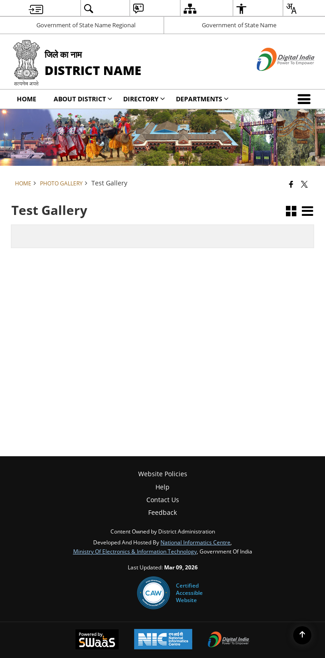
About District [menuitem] (83, 99)
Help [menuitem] (162, 487)
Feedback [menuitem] (162, 512)
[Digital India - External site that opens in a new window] (274, 78)
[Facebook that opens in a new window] (291, 184)
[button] (306, 99)
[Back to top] (302, 635)
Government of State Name (239, 25)
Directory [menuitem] (144, 99)
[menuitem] (36, 8)
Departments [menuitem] (202, 99)
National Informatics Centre (195, 542)
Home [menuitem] (26, 99)
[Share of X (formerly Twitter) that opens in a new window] (304, 184)
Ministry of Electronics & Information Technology (135, 551)
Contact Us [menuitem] (162, 499)
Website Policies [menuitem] (162, 473)
